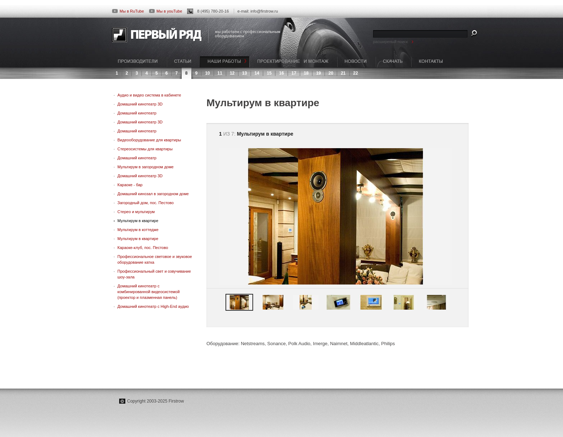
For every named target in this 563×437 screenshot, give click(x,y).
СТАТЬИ (183, 61)
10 (207, 73)
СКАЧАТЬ (393, 61)
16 (281, 73)
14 (257, 73)
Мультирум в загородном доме (145, 167)
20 (331, 73)
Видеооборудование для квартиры (149, 140)
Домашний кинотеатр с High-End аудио (153, 306)
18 (306, 73)
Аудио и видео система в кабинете (149, 95)
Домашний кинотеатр (137, 113)
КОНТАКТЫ (431, 61)
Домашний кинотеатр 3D (140, 104)
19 (318, 73)
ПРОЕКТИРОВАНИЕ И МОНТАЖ (293, 61)
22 (355, 73)
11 (220, 73)
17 (294, 73)
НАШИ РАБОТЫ (225, 61)
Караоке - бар (130, 185)
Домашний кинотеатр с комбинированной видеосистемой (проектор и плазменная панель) (148, 292)
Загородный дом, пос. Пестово (145, 203)
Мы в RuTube (128, 11)
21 (343, 73)
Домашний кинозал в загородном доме (153, 194)
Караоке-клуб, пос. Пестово (142, 247)
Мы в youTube (165, 11)
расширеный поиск (390, 41)
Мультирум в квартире (137, 220)
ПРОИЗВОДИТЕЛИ (139, 61)
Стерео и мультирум (136, 212)
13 (244, 73)
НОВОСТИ (356, 61)
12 (232, 73)
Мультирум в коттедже (137, 229)
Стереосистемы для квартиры (145, 149)
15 (269, 73)
